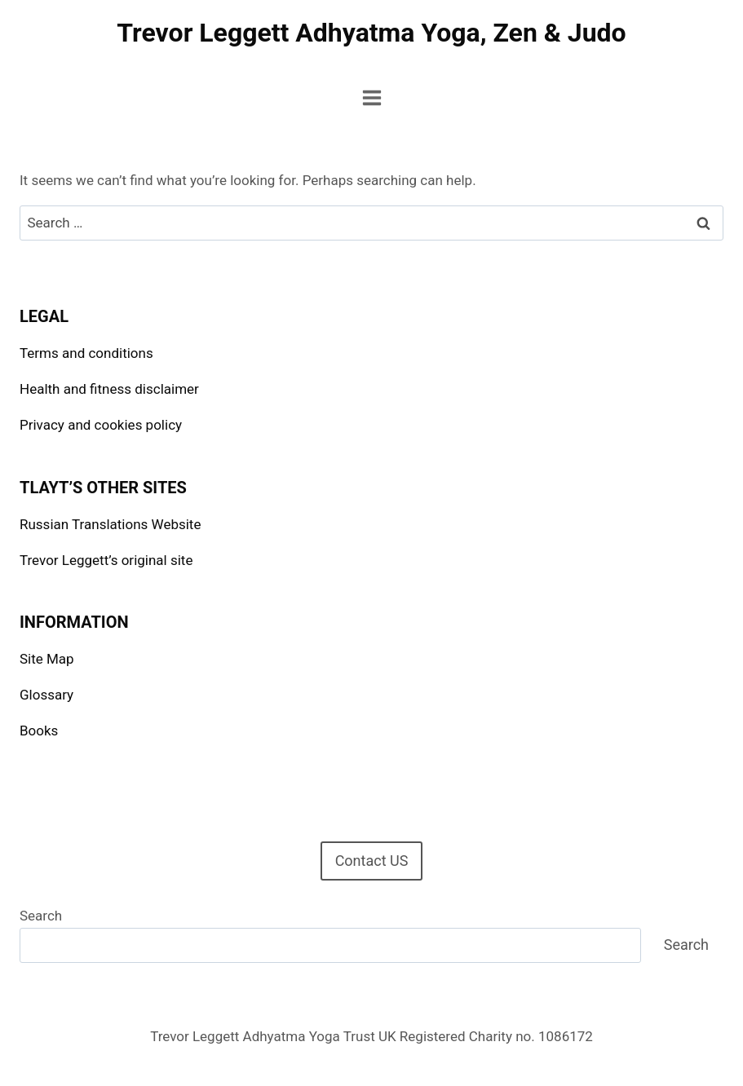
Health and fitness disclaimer (109, 389)
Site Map (47, 659)
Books (39, 730)
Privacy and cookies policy (101, 425)
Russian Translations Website (110, 524)
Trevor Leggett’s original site (106, 560)
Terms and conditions (86, 353)
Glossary (46, 694)
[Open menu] (371, 97)
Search (41, 915)
